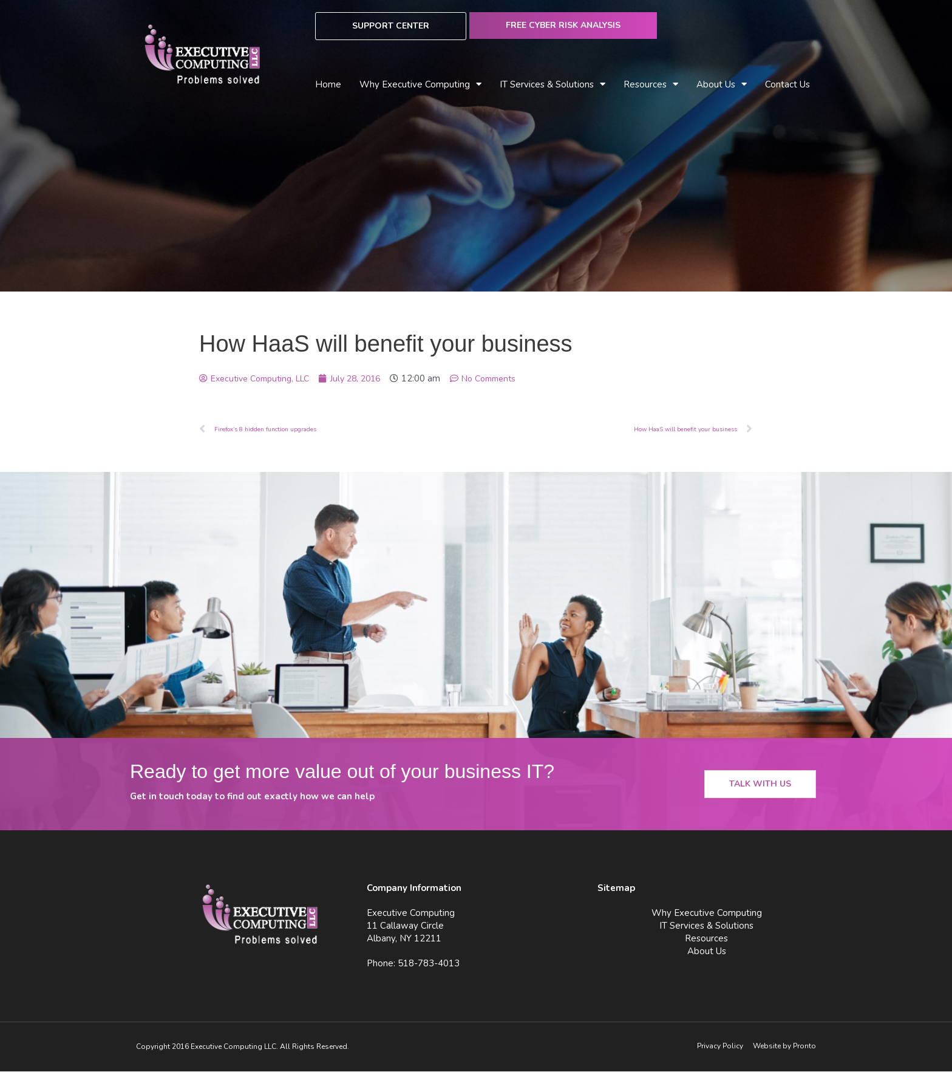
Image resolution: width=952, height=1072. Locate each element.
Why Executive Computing (420, 84)
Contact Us (787, 84)
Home (328, 84)
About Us (721, 84)
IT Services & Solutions (552, 84)
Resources (651, 84)
